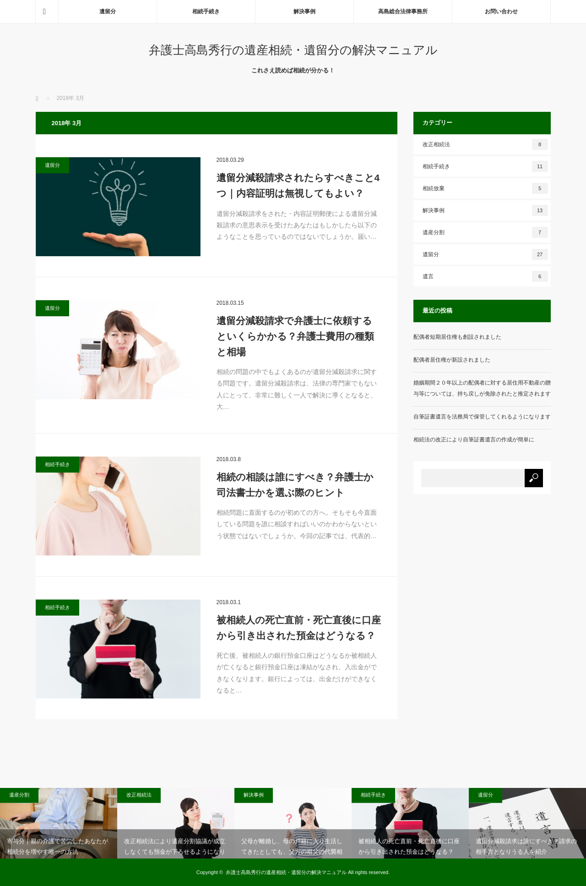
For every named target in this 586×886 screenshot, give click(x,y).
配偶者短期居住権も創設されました (457, 337)
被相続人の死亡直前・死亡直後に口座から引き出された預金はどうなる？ (299, 628)
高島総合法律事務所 (403, 11)
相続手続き (206, 11)
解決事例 (304, 11)
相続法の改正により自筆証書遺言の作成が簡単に (473, 439)
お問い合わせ (501, 11)
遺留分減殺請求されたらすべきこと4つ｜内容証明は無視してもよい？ (298, 185)
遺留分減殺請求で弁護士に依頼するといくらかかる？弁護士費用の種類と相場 (295, 336)
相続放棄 (485, 188)
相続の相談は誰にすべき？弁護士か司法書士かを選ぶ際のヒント (295, 485)
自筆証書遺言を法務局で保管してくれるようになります (482, 416)
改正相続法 (485, 144)
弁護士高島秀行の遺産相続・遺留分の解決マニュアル (293, 50)
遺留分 (107, 11)
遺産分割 (485, 232)
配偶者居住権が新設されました (451, 360)
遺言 (485, 276)
